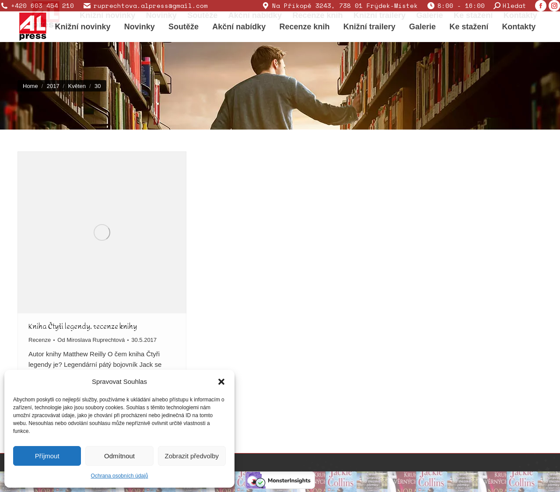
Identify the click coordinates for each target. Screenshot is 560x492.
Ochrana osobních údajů (119, 476)
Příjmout (47, 456)
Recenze (39, 340)
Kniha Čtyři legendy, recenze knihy (82, 326)
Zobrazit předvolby (192, 456)
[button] (221, 381)
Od (91, 340)
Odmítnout (119, 456)
